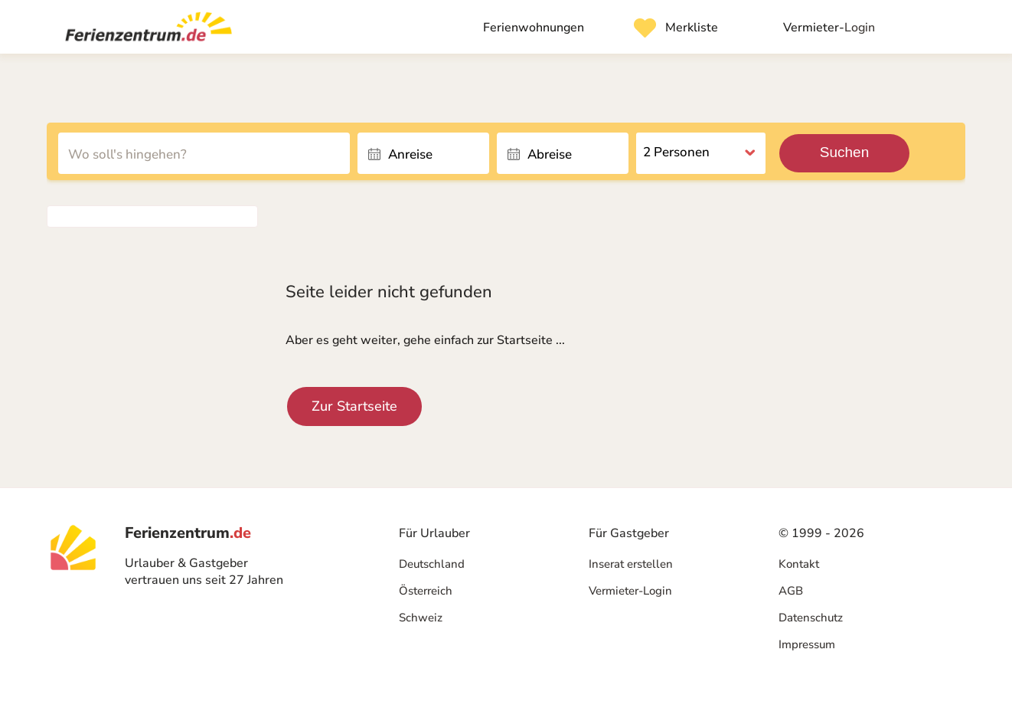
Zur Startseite (354, 406)
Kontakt (799, 564)
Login (829, 27)
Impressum (807, 644)
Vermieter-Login (630, 590)
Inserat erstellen (631, 564)
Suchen (844, 152)
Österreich (425, 590)
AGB (791, 590)
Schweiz (420, 617)
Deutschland (432, 564)
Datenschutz (811, 617)
